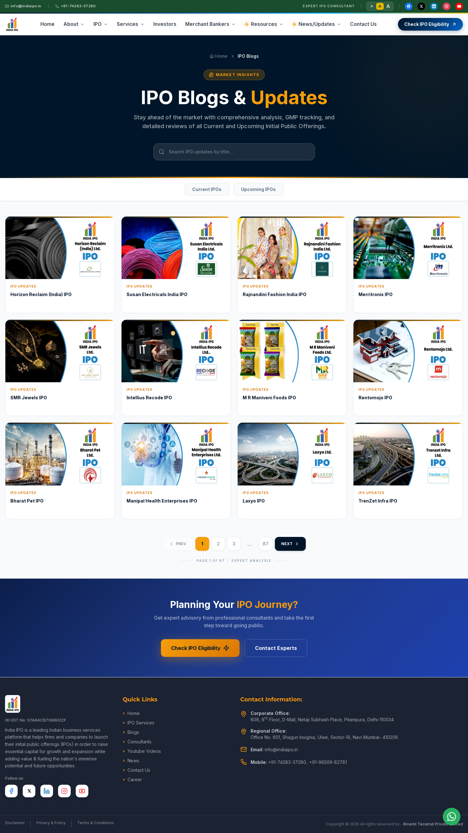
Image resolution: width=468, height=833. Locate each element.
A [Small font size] (371, 6)
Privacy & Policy (51, 822)
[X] (29, 791)
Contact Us (136, 770)
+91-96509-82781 (328, 762)
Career (132, 779)
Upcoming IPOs (258, 189)
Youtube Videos (142, 751)
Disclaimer (15, 822)
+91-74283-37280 (75, 6)
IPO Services (138, 722)
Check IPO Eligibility (200, 648)
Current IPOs (207, 189)
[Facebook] (408, 6)
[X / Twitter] (421, 6)
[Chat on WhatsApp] (451, 816)
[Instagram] (446, 6)
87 (266, 543)
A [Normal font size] (379, 6)
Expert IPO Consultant (329, 6)
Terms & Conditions (95, 822)
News (131, 760)
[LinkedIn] (434, 6)
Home (219, 56)
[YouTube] (459, 6)
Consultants (137, 741)
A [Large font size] (388, 6)
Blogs (131, 732)
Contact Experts (276, 648)
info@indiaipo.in (23, 6)
